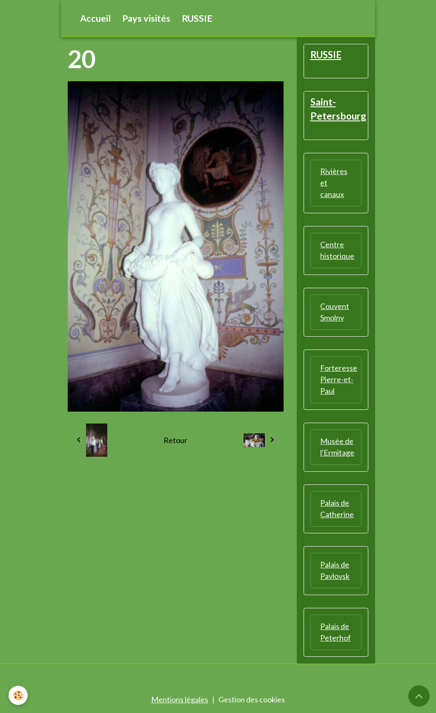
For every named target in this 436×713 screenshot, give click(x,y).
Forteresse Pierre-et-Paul (338, 379)
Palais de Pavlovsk (335, 570)
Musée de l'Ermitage (337, 446)
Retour (175, 440)
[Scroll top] (419, 696)
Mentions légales (179, 699)
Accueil (95, 18)
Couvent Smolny (334, 311)
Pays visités (146, 18)
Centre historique (337, 250)
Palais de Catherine (337, 508)
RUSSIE (197, 18)
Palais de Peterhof (335, 631)
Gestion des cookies (251, 699)
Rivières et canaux (333, 182)
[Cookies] (18, 695)
